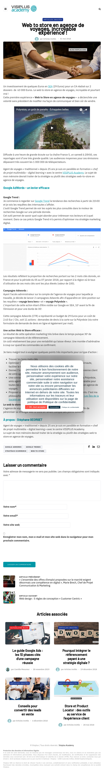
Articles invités (49, 39)
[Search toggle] (99, 9)
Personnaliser (54, 407)
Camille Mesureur (22, 682)
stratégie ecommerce (15, 451)
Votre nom (9, 506)
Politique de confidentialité (70, 407)
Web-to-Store (37, 451)
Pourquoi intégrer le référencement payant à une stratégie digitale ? (76, 670)
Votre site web (11, 524)
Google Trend (42, 201)
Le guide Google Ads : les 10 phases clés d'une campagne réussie (27, 670)
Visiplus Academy (66, 745)
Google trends (33, 447)
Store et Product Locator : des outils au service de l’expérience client (76, 725)
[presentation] (23, 554)
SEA (50, 86)
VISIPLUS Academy (73, 172)
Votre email (10, 515)
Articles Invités (53, 19)
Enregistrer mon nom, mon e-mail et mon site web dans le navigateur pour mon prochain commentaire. (48, 538)
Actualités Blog (19, 641)
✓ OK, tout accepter (36, 407)
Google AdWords (13, 447)
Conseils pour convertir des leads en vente (27, 723)
